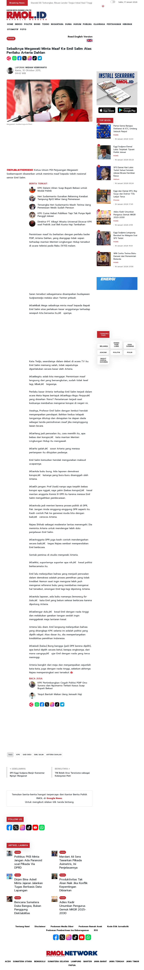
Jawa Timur (132, 961)
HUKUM (77, 24)
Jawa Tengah (116, 961)
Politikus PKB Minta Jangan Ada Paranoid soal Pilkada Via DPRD (28, 862)
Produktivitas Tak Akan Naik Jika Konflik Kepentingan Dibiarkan (73, 885)
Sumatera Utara (22, 961)
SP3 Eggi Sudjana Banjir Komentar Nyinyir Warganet (27, 774)
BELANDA (104, 346)
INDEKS (18, 24)
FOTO (23, 29)
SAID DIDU (27, 754)
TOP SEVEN (105, 120)
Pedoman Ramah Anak (90, 926)
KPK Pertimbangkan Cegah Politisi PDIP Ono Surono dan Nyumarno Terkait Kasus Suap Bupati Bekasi (62, 685)
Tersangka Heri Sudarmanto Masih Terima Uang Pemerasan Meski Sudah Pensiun (64, 206)
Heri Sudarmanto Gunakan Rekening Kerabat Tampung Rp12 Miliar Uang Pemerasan (63, 198)
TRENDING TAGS (104, 334)
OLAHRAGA (99, 24)
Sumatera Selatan (58, 961)
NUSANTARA (57, 24)
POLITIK (28, 24)
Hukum (116, 179)
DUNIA (68, 24)
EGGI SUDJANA (130, 345)
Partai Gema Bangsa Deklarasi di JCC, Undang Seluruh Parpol (125, 128)
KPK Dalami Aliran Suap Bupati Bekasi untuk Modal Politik (62, 189)
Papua (72, 965)
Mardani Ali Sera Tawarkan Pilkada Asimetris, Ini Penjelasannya (70, 862)
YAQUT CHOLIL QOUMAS (104, 360)
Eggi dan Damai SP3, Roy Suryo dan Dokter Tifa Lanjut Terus (125, 194)
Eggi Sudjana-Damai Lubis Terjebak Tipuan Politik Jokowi (123, 149)
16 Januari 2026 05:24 (124, 183)
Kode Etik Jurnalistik (118, 926)
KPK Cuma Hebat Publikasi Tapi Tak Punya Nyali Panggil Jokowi (64, 215)
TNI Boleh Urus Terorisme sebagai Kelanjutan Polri (72, 774)
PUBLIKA (87, 24)
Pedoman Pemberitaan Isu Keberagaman (67, 930)
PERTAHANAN (114, 24)
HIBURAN (127, 24)
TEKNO (45, 24)
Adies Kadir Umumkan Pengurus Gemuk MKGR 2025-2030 (72, 907)
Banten (87, 961)
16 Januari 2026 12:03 (124, 139)
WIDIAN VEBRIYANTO (36, 67)
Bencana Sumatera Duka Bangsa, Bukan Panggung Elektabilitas (27, 907)
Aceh (8, 961)
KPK (18, 754)
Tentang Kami (22, 926)
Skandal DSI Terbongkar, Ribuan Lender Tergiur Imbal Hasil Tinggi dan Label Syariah (70, 3)
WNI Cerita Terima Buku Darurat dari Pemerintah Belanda (124, 256)
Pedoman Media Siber (62, 926)
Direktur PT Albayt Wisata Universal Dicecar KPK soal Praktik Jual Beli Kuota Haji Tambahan (65, 223)
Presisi (116, 200)
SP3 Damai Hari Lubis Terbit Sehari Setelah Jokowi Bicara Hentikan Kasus (124, 171)
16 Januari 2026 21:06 (124, 266)
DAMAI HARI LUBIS (116, 345)
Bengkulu (39, 961)
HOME (10, 24)
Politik (11, 38)
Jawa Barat (100, 961)
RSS (96, 930)
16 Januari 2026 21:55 (124, 225)
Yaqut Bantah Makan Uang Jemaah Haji (60, 694)
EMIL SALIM (38, 754)
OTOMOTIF (12, 29)
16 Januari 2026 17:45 (124, 204)
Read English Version (80, 36)
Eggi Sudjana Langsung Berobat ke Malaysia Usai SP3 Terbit (125, 235)
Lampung (76, 961)
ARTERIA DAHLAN (53, 754)
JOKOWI (103, 352)
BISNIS (37, 24)
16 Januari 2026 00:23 (124, 160)
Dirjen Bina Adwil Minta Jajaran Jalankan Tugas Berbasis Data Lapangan (28, 885)
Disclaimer (40, 926)
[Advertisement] (49, 147)
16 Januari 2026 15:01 (124, 246)
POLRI (129, 352)
